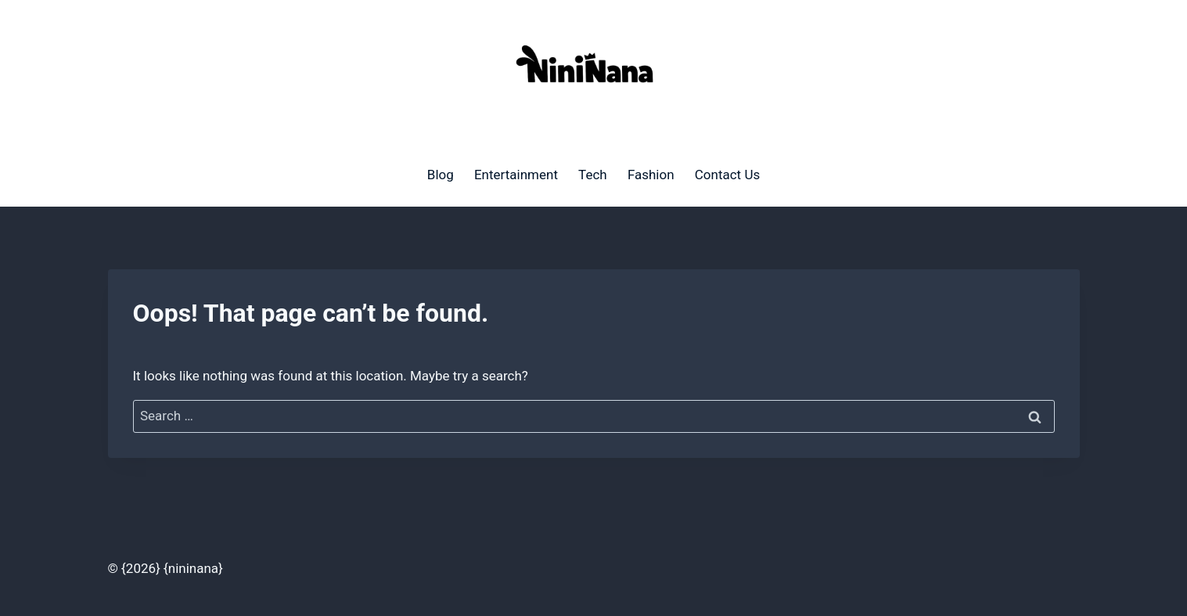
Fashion (651, 174)
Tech (592, 174)
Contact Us (727, 174)
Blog (440, 174)
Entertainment (516, 174)
